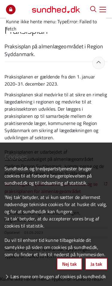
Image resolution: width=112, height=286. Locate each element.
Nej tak (69, 264)
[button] (102, 9)
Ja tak (96, 264)
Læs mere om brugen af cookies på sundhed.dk (58, 276)
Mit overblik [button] (10, 9)
